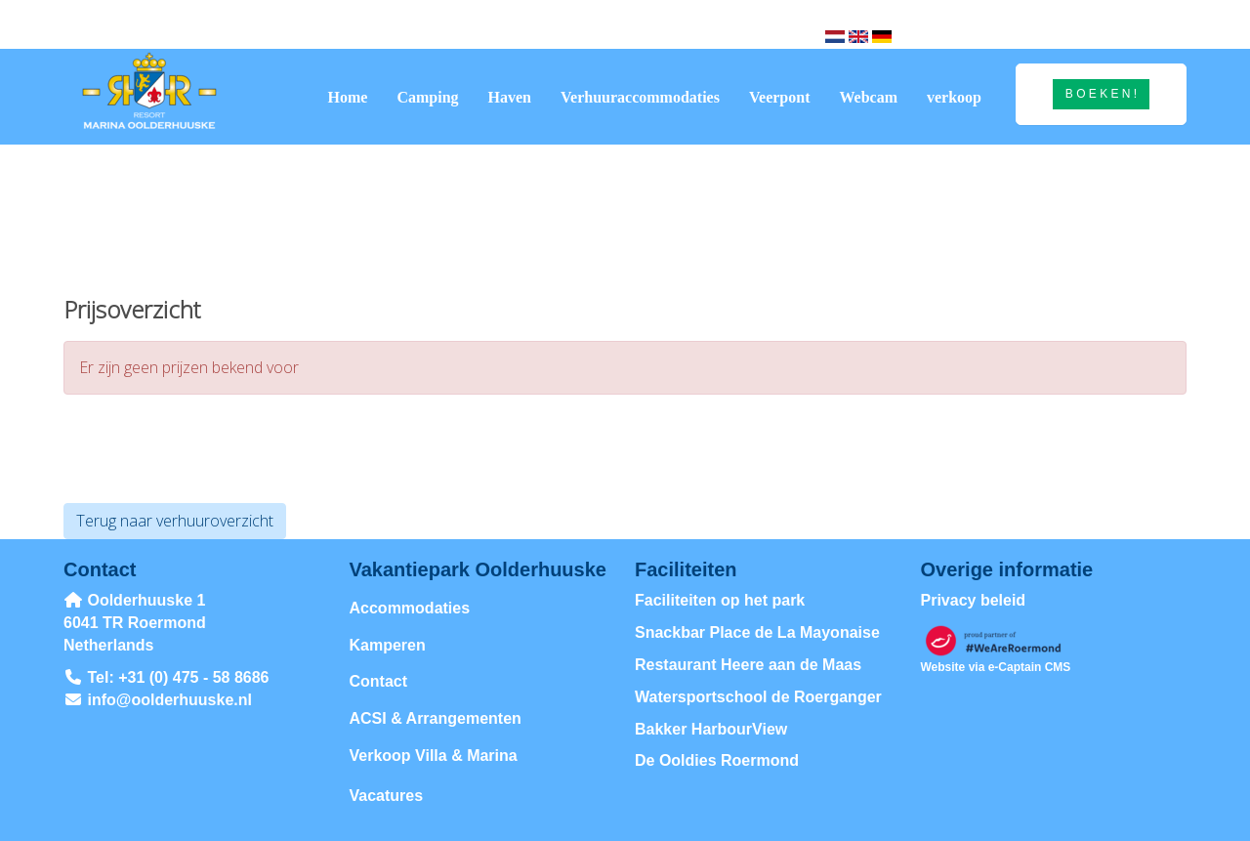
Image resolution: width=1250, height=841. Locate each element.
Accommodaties (410, 608)
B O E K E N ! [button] (1101, 94)
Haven (509, 97)
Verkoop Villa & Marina (434, 755)
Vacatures (387, 795)
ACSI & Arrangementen (435, 718)
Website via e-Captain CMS (996, 667)
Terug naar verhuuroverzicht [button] (174, 520)
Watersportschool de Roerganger (758, 697)
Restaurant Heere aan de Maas (748, 664)
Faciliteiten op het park (720, 600)
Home (348, 97)
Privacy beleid (973, 600)
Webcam (868, 97)
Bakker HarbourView (711, 729)
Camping (427, 97)
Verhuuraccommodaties (640, 97)
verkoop (954, 97)
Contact (379, 681)
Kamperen (388, 645)
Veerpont (780, 97)
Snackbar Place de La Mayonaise (757, 632)
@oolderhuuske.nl (171, 700)
